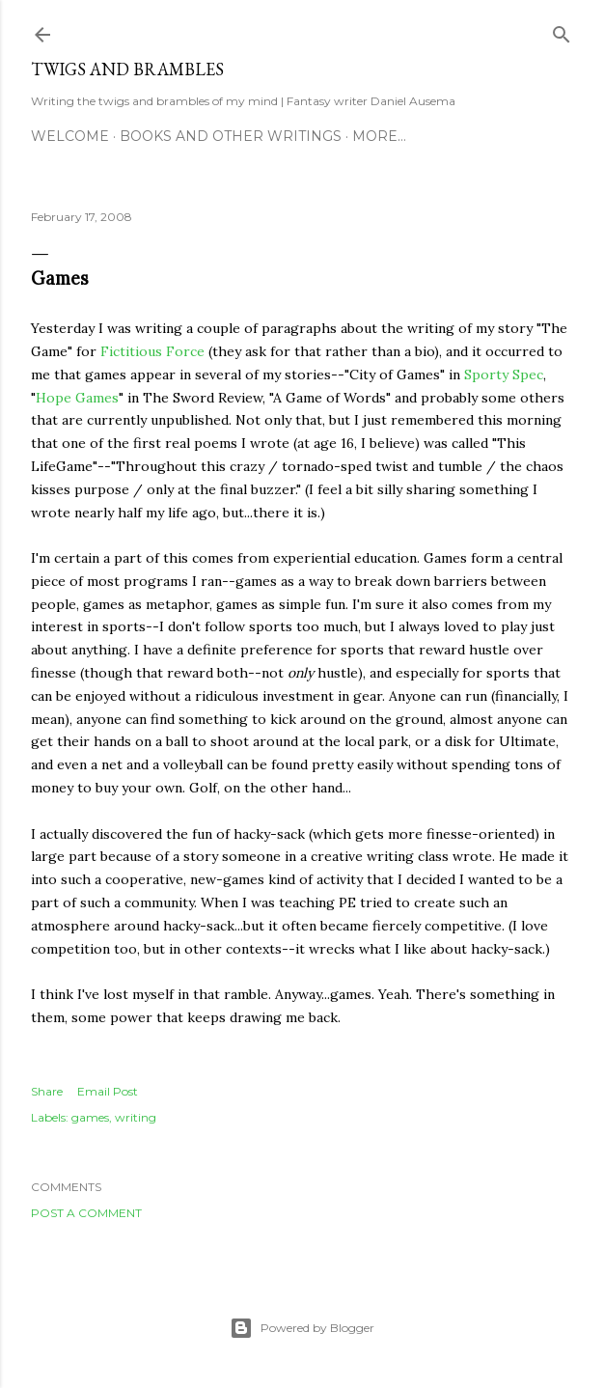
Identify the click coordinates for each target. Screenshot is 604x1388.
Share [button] (47, 1091)
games (90, 1117)
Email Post (107, 1091)
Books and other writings (231, 136)
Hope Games (77, 397)
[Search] (561, 30)
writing (135, 1117)
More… (379, 136)
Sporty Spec (503, 374)
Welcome (70, 136)
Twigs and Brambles (127, 69)
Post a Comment (86, 1213)
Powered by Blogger (302, 1328)
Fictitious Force (152, 351)
